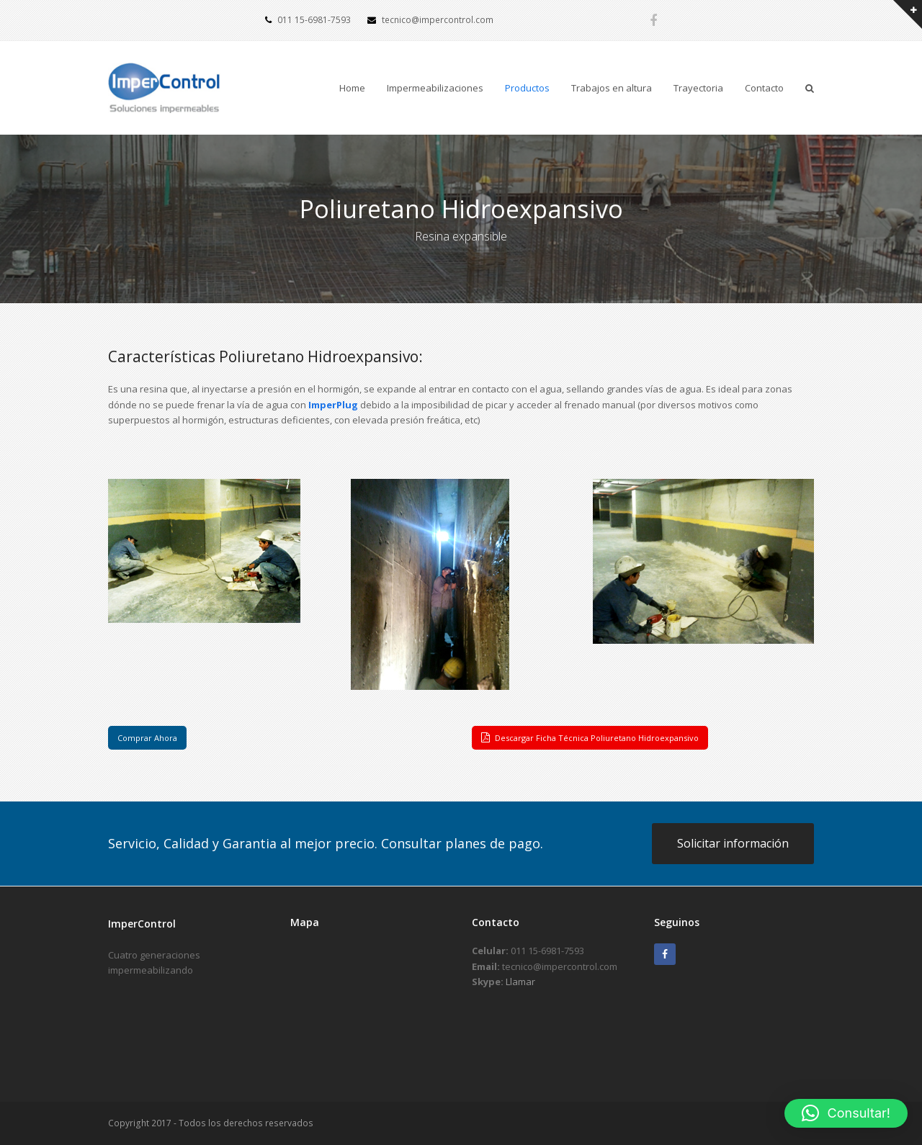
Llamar (520, 981)
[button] (846, 1113)
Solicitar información (733, 843)
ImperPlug (333, 404)
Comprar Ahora (147, 737)
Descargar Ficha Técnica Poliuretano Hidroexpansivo (590, 737)
